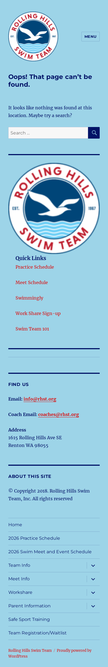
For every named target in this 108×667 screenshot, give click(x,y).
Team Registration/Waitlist (37, 633)
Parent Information (29, 605)
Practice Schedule (35, 267)
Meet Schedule (32, 282)
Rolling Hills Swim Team (30, 650)
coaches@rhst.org (58, 414)
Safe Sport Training (29, 619)
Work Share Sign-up (38, 313)
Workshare (20, 592)
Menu (90, 36)
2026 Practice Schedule (34, 538)
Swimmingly (29, 298)
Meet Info (19, 578)
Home (15, 524)
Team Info (19, 565)
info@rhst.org (40, 399)
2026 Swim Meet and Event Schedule (50, 551)
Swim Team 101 (32, 329)
